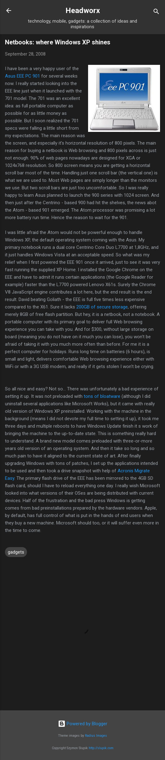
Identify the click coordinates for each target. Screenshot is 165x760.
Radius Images (96, 736)
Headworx (82, 10)
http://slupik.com (101, 748)
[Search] (156, 12)
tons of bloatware (102, 396)
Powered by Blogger (82, 723)
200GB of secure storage (102, 307)
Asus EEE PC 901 (22, 76)
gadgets (16, 552)
